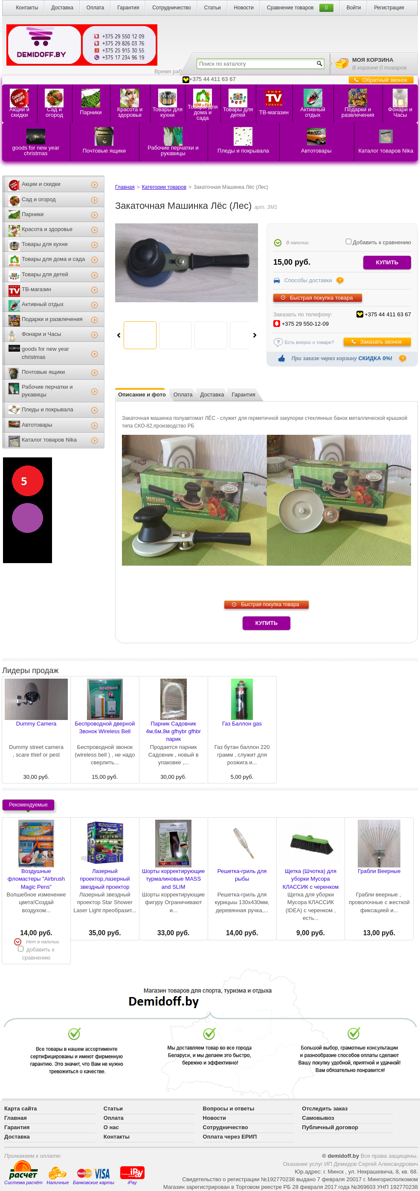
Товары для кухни (44, 244)
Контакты (27, 8)
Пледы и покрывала (47, 409)
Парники (32, 214)
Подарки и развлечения (52, 319)
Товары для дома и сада (53, 259)
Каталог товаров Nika (49, 440)
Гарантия (128, 8)
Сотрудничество (171, 8)
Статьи (212, 8)
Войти (354, 8)
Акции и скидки (41, 184)
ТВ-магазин (36, 289)
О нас (111, 1127)
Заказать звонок (381, 341)
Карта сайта (20, 1108)
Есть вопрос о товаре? (309, 342)
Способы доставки (308, 280)
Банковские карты (93, 1176)
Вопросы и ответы (229, 1108)
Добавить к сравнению (378, 242)
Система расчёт (23, 1172)
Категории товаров (164, 187)
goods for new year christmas (45, 353)
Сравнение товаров (290, 8)
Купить (266, 623)
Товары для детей (45, 274)
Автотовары (37, 425)
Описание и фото (142, 394)
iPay (132, 1175)
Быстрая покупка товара (321, 298)
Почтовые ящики (43, 372)
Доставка (62, 8)
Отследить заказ (325, 1108)
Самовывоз (318, 1118)
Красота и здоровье (47, 229)
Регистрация (389, 8)
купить (387, 262)
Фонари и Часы (41, 334)
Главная (125, 187)
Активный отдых (43, 304)
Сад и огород (39, 199)
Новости (244, 8)
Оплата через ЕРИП (230, 1136)
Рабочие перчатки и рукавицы (47, 391)
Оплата (95, 8)
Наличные (57, 1176)
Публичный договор (330, 1127)
